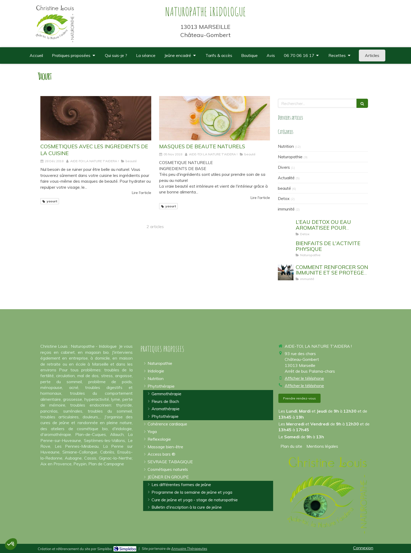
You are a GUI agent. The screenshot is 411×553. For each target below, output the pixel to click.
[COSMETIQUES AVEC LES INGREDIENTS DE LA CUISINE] (95, 118)
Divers (284, 167)
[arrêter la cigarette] (170, 462)
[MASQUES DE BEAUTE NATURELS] (214, 118)
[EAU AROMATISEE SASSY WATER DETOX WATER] (286, 227)
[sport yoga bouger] (286, 248)
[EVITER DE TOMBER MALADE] (286, 272)
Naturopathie (290, 156)
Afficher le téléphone (304, 378)
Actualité (286, 177)
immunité (286, 209)
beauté (284, 188)
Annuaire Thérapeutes (189, 548)
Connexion (363, 547)
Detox (284, 198)
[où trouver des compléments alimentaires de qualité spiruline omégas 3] (249, 55)
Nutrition (286, 146)
